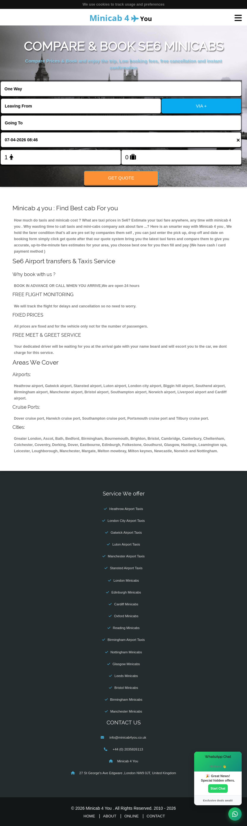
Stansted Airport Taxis (126, 568)
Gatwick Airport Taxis (126, 532)
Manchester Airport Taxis (126, 556)
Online (131, 816)
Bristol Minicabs (126, 687)
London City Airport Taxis (126, 520)
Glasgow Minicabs (126, 664)
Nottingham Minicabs (126, 652)
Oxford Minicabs (126, 616)
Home (89, 816)
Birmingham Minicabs (126, 699)
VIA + (201, 105)
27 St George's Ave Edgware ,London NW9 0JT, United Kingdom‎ (127, 773)
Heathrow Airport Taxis (126, 509)
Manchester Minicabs (126, 711)
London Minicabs (126, 580)
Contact (156, 816)
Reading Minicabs (126, 628)
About (109, 816)
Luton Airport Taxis (126, 544)
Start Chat (217, 788)
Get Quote (121, 177)
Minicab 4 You (127, 761)
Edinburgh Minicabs (126, 592)
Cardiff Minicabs (126, 604)
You (120, 17)
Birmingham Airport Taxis (126, 639)
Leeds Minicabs (126, 676)
